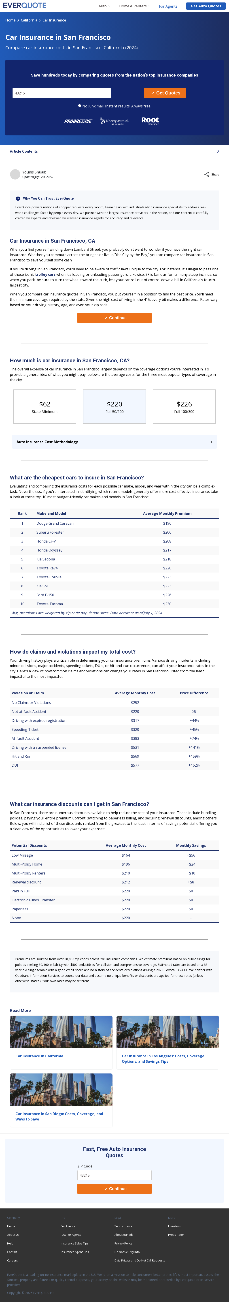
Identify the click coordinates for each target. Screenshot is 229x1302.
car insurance (54, 20)
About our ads (124, 1235)
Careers (12, 1260)
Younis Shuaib (34, 172)
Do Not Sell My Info (127, 1252)
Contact (12, 1252)
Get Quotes (165, 92)
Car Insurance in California (39, 1056)
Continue (116, 318)
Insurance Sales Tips (75, 1243)
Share (211, 174)
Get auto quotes (206, 6)
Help (10, 1243)
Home (10, 20)
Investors (174, 1226)
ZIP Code (85, 1166)
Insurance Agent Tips (75, 1252)
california (29, 20)
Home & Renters (133, 6)
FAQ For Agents (71, 1235)
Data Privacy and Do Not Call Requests (139, 1260)
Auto (103, 6)
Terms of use (123, 1226)
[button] (114, 151)
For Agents (168, 6)
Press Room (176, 1235)
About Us (13, 1235)
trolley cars (45, 274)
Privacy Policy (123, 1243)
